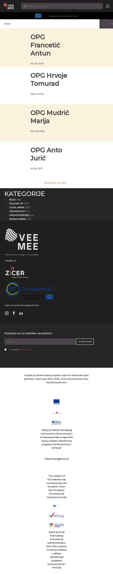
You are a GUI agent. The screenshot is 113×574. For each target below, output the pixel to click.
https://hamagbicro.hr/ (57, 459)
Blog (12, 199)
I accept (20, 349)
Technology (17, 211)
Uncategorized (19, 215)
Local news (16, 207)
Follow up (16, 203)
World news (17, 219)
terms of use (25, 349)
